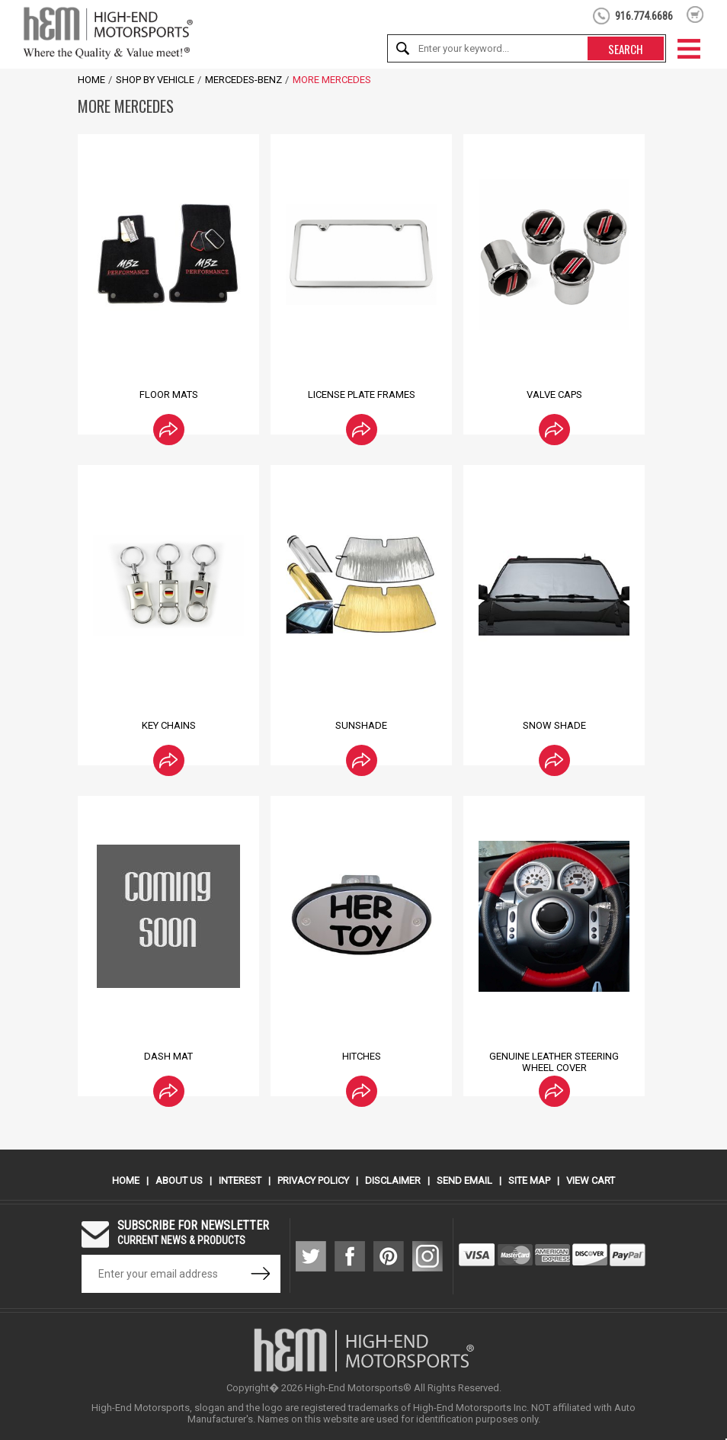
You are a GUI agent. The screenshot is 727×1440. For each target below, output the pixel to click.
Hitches (361, 1056)
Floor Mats (168, 394)
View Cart (590, 1180)
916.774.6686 (644, 16)
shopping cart (695, 14)
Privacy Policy (313, 1180)
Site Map (529, 1180)
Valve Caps (554, 394)
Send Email (464, 1180)
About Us (179, 1180)
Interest (240, 1180)
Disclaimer (393, 1180)
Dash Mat (168, 1056)
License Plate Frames (361, 394)
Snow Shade (554, 725)
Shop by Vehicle (155, 79)
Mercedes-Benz (243, 79)
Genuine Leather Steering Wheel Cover (554, 1061)
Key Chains (169, 725)
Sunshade (361, 725)
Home (91, 79)
